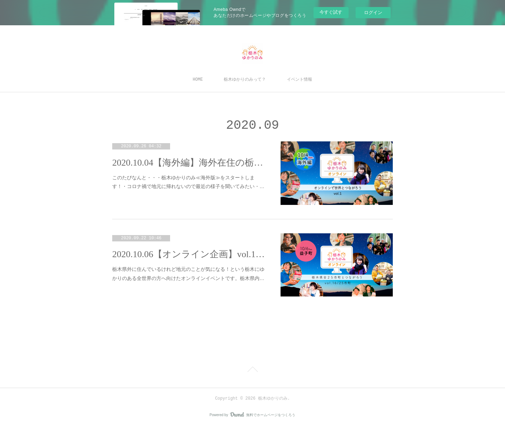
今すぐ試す (330, 12)
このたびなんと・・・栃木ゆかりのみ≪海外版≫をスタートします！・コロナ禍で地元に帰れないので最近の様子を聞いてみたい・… (188, 182)
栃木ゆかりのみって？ (245, 79)
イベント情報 (299, 79)
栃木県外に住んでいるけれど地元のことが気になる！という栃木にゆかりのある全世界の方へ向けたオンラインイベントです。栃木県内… (188, 273)
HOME (198, 79)
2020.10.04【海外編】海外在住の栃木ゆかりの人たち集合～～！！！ (189, 163)
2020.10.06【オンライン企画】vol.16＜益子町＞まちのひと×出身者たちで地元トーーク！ (189, 254)
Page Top (252, 370)
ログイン (373, 12)
